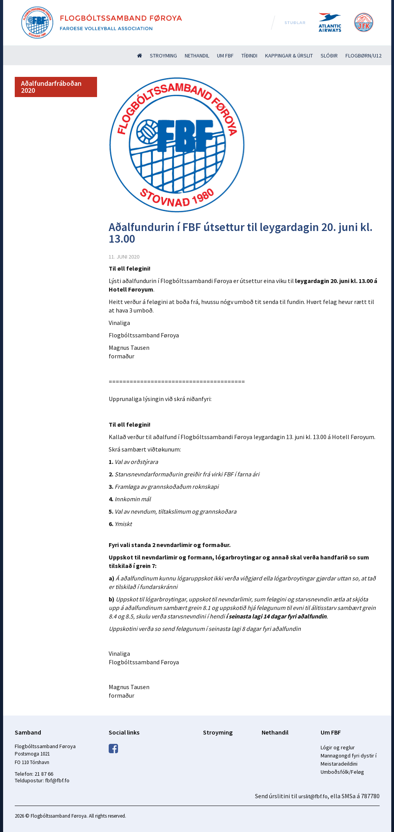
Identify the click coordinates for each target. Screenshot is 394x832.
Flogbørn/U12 (363, 55)
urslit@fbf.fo (313, 796)
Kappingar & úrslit (289, 55)
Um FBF (225, 55)
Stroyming (163, 55)
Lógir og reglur (338, 747)
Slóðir (329, 55)
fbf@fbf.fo (57, 780)
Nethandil (197, 55)
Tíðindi (249, 55)
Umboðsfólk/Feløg (342, 771)
